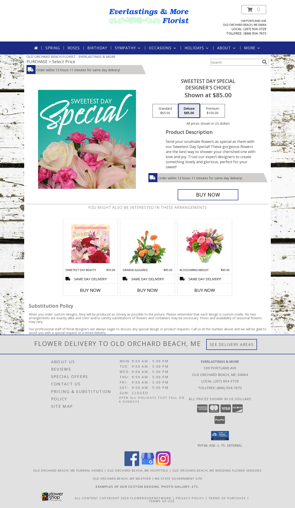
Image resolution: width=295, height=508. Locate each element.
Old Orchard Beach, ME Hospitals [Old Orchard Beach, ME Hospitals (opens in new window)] (137, 470)
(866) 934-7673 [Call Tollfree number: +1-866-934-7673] (229, 387)
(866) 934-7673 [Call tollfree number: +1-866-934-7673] (254, 33)
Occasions (163, 47)
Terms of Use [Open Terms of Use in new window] (162, 501)
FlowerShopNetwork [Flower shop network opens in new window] (150, 498)
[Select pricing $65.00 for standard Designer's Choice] (165, 111)
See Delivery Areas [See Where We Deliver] (232, 344)
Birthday (97, 47)
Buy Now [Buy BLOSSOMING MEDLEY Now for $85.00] (204, 290)
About (226, 47)
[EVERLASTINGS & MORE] (149, 16)
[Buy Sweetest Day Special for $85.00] (208, 194)
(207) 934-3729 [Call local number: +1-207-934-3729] (254, 29)
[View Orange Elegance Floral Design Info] (147, 243)
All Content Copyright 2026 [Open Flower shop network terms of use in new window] (102, 498)
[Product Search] (235, 62)
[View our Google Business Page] (147, 464)
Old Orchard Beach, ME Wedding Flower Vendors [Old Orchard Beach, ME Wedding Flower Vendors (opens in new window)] (217, 470)
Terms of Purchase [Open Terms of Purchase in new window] (227, 498)
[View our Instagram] (163, 464)
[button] (253, 9)
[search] (264, 62)
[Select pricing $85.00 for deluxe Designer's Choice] (189, 111)
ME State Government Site (178, 478)
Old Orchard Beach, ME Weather (122, 478)
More (252, 47)
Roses (74, 47)
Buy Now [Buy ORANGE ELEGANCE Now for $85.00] (147, 290)
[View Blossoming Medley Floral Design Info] (205, 243)
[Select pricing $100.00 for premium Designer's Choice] (213, 111)
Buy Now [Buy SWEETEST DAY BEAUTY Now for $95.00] (90, 290)
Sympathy (128, 47)
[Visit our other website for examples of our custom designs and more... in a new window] (147, 486)
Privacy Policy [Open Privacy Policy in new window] (190, 498)
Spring (52, 47)
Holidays (197, 47)
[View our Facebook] (131, 464)
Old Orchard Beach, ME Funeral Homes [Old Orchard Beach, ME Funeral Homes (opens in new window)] (68, 470)
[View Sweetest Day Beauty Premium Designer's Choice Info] (90, 243)
